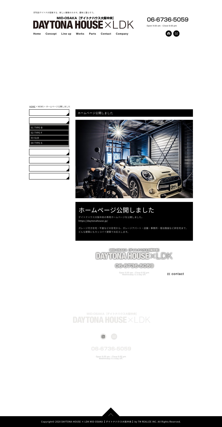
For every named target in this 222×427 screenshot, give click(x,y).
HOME (32, 106)
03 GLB (35, 137)
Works (80, 33)
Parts (92, 33)
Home (37, 33)
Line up (66, 33)
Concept (51, 33)
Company (122, 33)
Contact (106, 33)
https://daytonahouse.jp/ (93, 220)
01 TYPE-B (37, 127)
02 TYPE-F (36, 132)
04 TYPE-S (36, 142)
